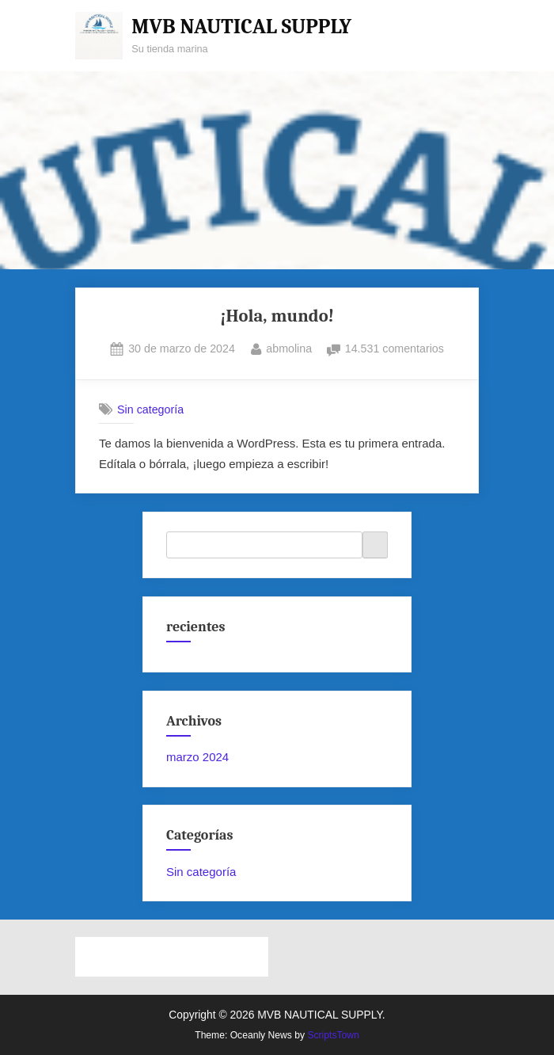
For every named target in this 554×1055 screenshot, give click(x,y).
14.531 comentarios (394, 349)
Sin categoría (150, 409)
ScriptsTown (333, 1035)
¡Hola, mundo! (277, 316)
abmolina (289, 347)
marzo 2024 (197, 757)
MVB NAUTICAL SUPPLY (241, 26)
